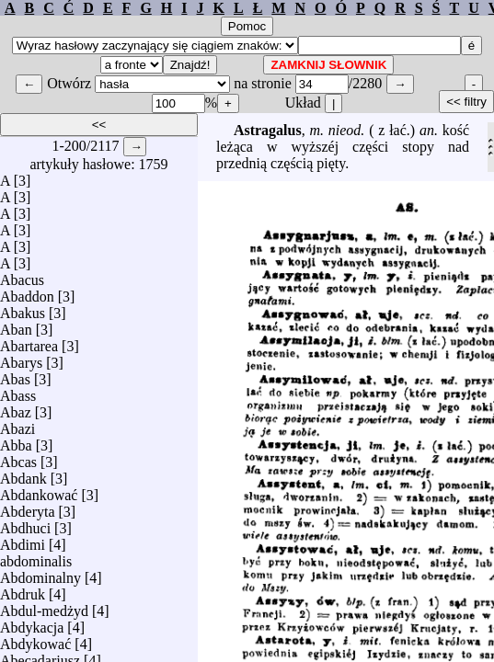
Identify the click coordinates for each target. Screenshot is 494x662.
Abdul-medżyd (44, 606)
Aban (16, 325)
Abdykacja (31, 623)
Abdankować (38, 490)
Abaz (15, 408)
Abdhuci (25, 523)
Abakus (22, 308)
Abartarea (29, 341)
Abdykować (35, 639)
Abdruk (22, 590)
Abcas (18, 457)
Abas (15, 374)
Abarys (21, 358)
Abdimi (22, 540)
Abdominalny (40, 573)
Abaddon (27, 292)
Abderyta (27, 507)
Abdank (23, 474)
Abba (16, 441)
